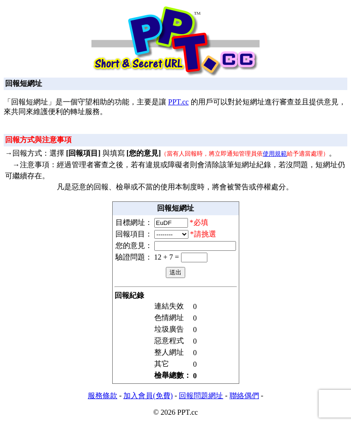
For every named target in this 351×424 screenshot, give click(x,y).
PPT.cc (178, 102)
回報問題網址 (201, 396)
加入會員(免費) (148, 396)
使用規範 (275, 153)
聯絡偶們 (244, 396)
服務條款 (102, 396)
